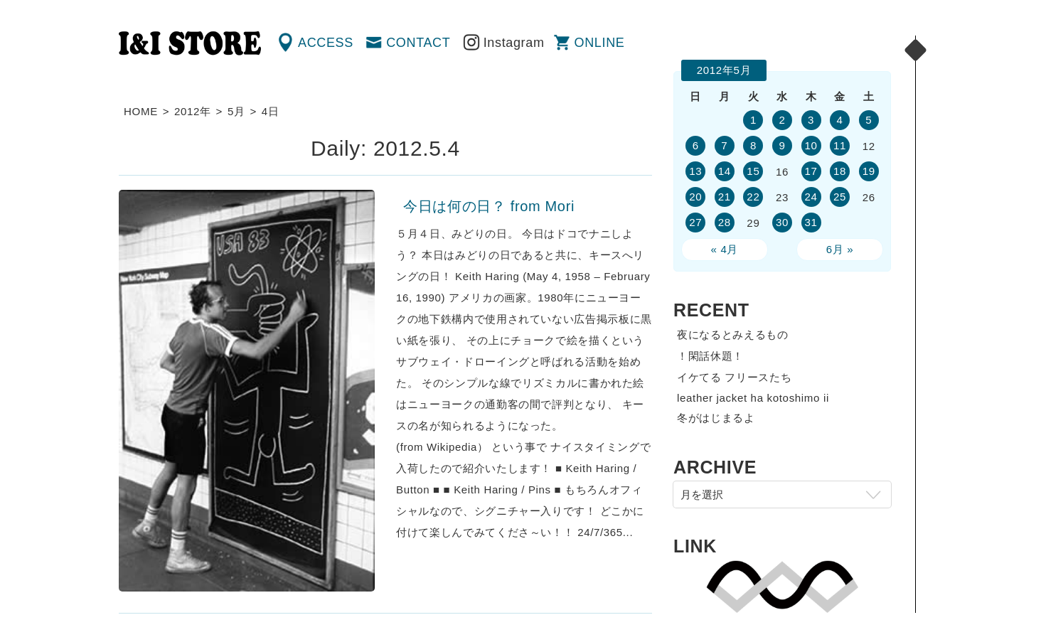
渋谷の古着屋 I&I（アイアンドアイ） (190, 43)
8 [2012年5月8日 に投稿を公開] (753, 145)
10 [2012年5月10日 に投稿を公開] (810, 145)
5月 (236, 111)
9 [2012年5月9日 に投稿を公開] (782, 145)
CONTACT (418, 43)
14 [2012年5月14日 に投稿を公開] (724, 171)
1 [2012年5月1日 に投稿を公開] (753, 120)
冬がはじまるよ (716, 418)
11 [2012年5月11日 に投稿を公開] (839, 145)
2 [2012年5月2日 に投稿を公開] (782, 120)
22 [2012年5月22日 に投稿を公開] (753, 197)
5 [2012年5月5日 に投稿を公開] (868, 120)
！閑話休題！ (710, 356)
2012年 (192, 111)
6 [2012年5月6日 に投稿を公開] (696, 145)
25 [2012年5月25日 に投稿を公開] (839, 197)
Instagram (514, 43)
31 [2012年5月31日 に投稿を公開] (810, 222)
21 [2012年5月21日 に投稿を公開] (724, 197)
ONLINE (600, 43)
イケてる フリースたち (734, 377)
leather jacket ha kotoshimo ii (753, 398)
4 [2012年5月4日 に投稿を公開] (840, 120)
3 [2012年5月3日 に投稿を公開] (811, 120)
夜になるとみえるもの (733, 334)
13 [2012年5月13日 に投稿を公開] (695, 171)
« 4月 (725, 249)
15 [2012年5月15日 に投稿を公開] (753, 171)
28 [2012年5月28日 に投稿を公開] (724, 222)
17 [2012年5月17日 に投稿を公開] (810, 171)
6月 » (840, 249)
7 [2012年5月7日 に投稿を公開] (724, 145)
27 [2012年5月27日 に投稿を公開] (695, 222)
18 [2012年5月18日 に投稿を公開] (839, 171)
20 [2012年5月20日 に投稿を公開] (695, 197)
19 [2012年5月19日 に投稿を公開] (869, 171)
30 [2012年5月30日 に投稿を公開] (782, 222)
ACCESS (325, 43)
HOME (141, 111)
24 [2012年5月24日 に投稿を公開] (810, 197)
